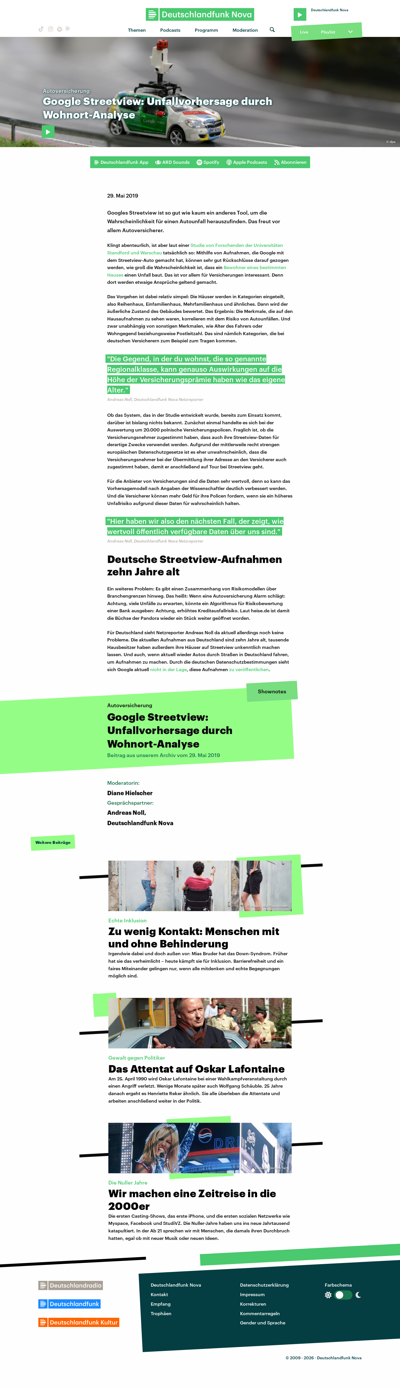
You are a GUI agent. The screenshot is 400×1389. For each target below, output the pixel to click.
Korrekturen (253, 1304)
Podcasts (170, 30)
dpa (392, 142)
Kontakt (159, 1294)
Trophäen (161, 1313)
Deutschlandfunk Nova (176, 1284)
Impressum (252, 1294)
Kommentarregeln (260, 1313)
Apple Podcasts (246, 162)
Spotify (208, 162)
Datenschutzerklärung (264, 1284)
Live (304, 31)
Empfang (161, 1304)
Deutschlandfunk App (121, 162)
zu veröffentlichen (249, 669)
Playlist (328, 31)
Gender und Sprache (262, 1322)
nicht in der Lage (168, 669)
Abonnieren (290, 162)
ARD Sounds (172, 162)
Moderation (245, 30)
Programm (206, 30)
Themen (137, 30)
